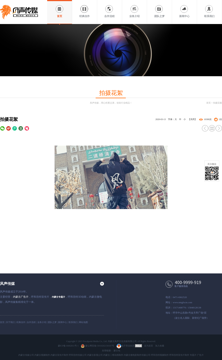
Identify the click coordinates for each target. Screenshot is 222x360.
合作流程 (109, 9)
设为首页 (148, 345)
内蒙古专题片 (58, 297)
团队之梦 (159, 9)
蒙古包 (117, 350)
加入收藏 (159, 345)
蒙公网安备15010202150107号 (97, 345)
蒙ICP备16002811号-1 (68, 345)
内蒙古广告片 (20, 296)
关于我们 (10, 322)
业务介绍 (134, 9)
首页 (59, 9)
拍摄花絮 (217, 103)
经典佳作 (84, 9)
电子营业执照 (125, 345)
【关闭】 (192, 119)
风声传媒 (7, 284)
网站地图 (83, 322)
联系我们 (209, 9)
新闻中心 (184, 9)
